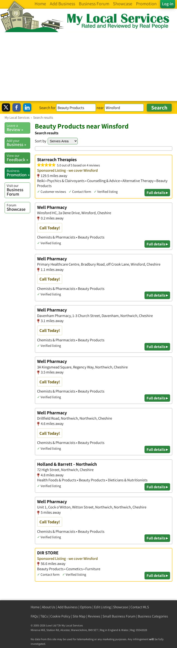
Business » (18, 142)
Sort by (40, 140)
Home (35, 607)
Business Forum (18, 190)
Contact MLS (139, 607)
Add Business (68, 607)
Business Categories (153, 616)
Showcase (18, 207)
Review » (18, 127)
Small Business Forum (119, 616)
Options (86, 607)
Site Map (79, 616)
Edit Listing (102, 607)
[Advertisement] (88, 66)
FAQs (34, 616)
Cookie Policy (60, 616)
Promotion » (18, 172)
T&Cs (44, 616)
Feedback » (18, 157)
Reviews (94, 616)
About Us (48, 607)
